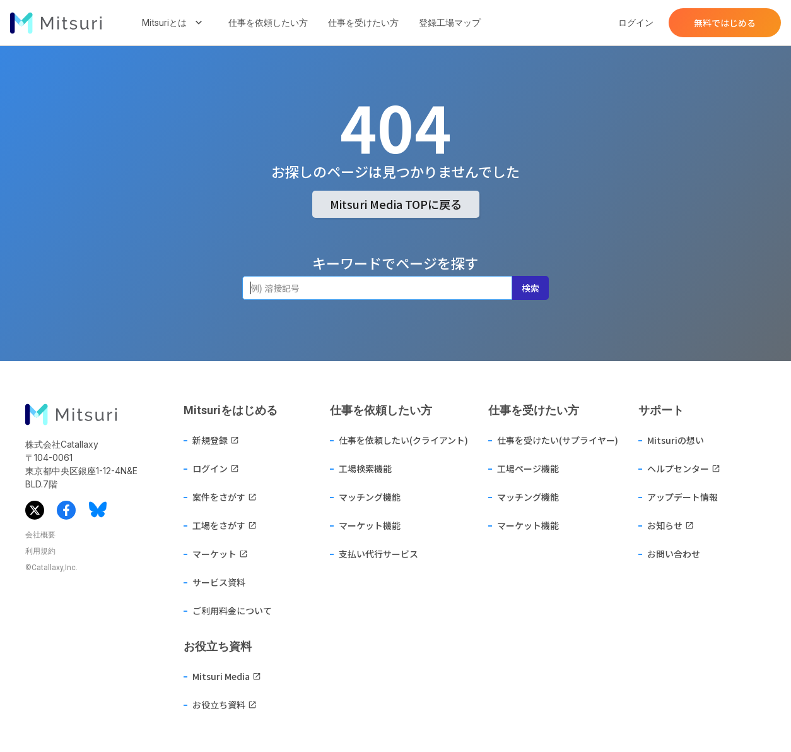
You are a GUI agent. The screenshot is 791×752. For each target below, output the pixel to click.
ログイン (635, 23)
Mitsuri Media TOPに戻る (396, 204)
